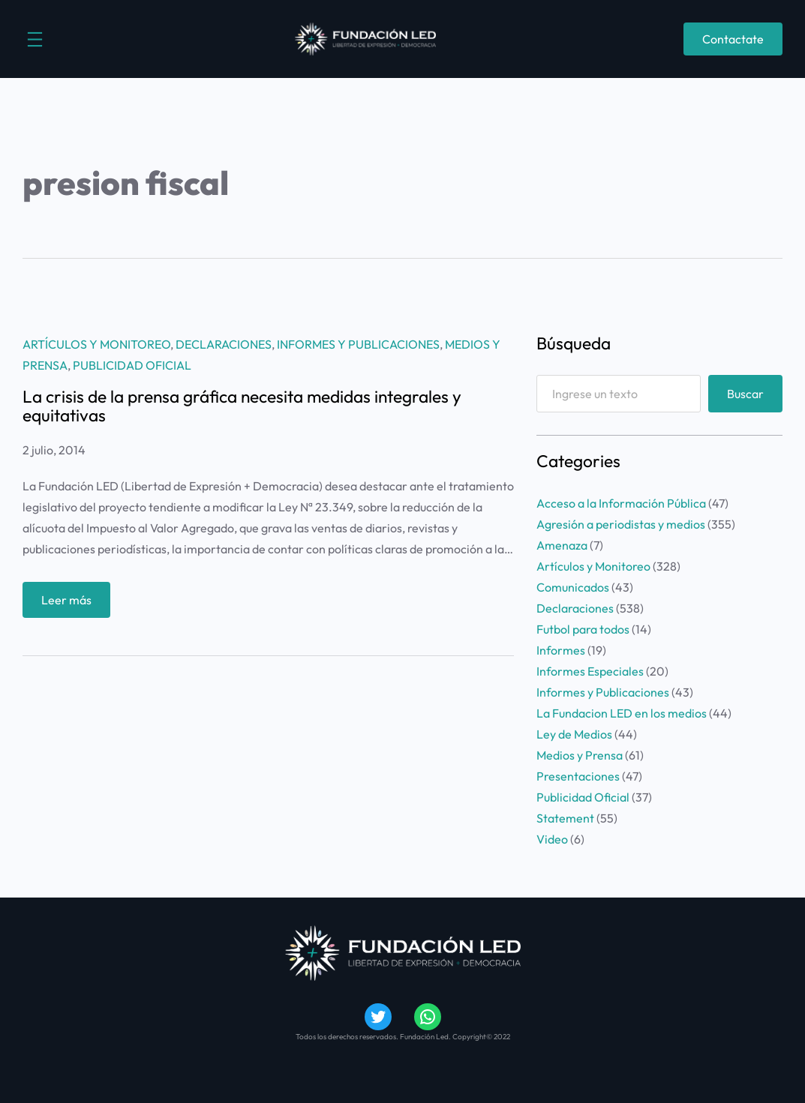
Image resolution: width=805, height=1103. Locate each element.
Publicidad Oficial (132, 365)
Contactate (733, 38)
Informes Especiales (590, 671)
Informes (560, 650)
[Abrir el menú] (35, 39)
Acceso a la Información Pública (621, 503)
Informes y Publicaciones (358, 344)
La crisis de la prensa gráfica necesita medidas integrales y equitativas (242, 405)
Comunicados (572, 587)
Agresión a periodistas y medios (620, 524)
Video (552, 839)
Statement (565, 818)
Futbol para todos (582, 629)
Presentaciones (578, 776)
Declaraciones (224, 344)
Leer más (71, 603)
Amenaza (561, 545)
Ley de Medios (574, 734)
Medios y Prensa (579, 755)
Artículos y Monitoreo (96, 344)
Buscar (745, 393)
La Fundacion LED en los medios (621, 713)
